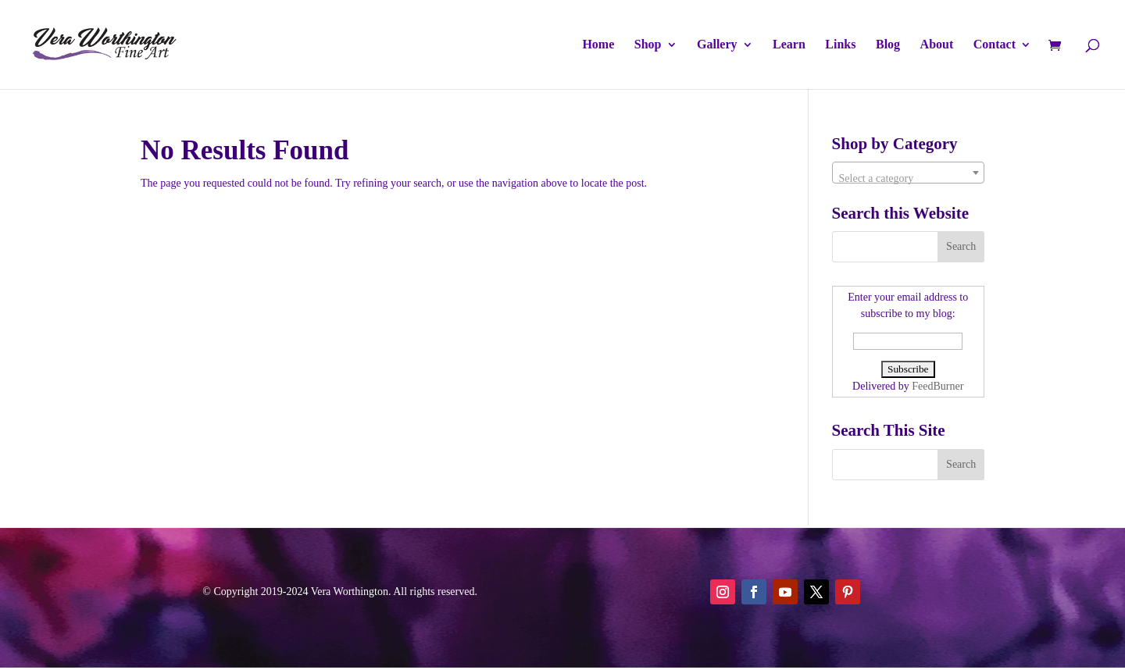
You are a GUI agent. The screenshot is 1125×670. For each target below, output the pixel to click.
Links (840, 45)
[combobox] (908, 173)
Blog (888, 45)
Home (598, 45)
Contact (994, 45)
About (937, 45)
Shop (648, 45)
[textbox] (908, 178)
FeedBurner (937, 386)
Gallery (717, 45)
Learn (789, 45)
